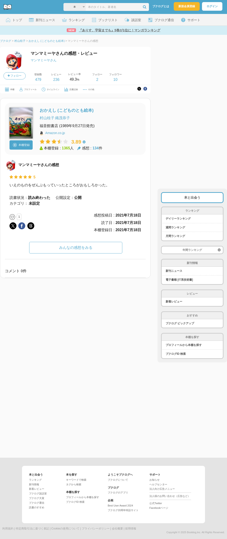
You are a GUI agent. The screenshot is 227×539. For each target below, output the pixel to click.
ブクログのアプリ (118, 492)
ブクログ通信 (36, 502)
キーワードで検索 (76, 479)
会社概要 (117, 528)
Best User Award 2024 (120, 505)
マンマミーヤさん (44, 60)
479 (38, 80)
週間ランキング (175, 227)
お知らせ (154, 479)
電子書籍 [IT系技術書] (179, 279)
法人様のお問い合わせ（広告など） (169, 496)
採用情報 (130, 528)
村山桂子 (47, 118)
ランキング (35, 479)
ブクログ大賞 (36, 498)
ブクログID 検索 (176, 353)
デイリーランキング (178, 218)
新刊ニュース (174, 271)
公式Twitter (155, 503)
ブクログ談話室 (38, 493)
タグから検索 (73, 484)
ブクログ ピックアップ (180, 323)
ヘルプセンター (158, 484)
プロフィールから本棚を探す (184, 345)
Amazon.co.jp (55, 133)
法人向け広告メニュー (162, 488)
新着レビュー (174, 301)
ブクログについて (118, 479)
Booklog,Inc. (194, 532)
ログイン (212, 6)
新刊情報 (34, 484)
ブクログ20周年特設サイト (123, 510)
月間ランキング (175, 236)
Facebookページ (158, 507)
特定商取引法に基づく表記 (32, 528)
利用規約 (7, 528)
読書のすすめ (36, 507)
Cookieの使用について (65, 528)
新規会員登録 (186, 6)
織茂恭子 (62, 118)
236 (56, 80)
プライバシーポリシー (96, 528)
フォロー (15, 75)
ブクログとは (160, 6)
